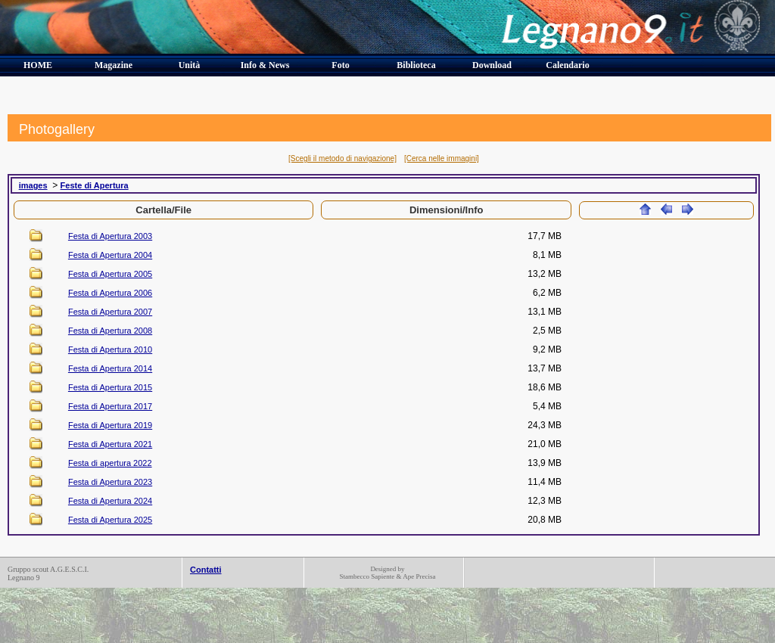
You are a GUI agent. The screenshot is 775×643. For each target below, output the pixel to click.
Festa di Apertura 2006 (110, 292)
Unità (190, 65)
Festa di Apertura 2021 (110, 444)
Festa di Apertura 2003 (110, 236)
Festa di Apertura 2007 (110, 311)
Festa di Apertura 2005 (110, 273)
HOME (37, 65)
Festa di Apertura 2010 (110, 349)
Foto (340, 65)
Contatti (206, 569)
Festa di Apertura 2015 (110, 387)
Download (492, 65)
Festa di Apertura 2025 (110, 519)
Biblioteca (416, 65)
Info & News (265, 65)
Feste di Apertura (95, 185)
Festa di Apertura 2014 (110, 368)
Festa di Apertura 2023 (110, 481)
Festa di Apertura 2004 (110, 254)
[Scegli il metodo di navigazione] (342, 158)
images (33, 185)
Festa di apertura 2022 (110, 462)
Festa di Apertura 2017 (110, 406)
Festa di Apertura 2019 (110, 425)
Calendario (567, 65)
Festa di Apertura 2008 (110, 330)
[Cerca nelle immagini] (441, 158)
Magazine (113, 65)
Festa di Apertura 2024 (110, 500)
